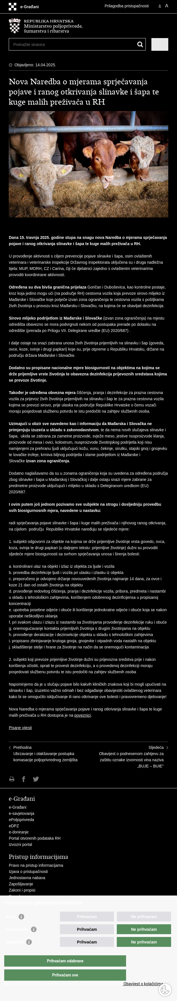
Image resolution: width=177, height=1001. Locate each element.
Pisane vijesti (20, 727)
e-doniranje (18, 832)
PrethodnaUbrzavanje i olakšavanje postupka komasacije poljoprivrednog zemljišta (45, 753)
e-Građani (17, 807)
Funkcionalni (17, 940)
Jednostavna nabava (27, 877)
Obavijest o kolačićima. (143, 984)
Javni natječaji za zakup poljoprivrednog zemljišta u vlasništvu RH (66, 902)
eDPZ (14, 826)
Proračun (17, 896)
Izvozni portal (20, 844)
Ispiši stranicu (12, 779)
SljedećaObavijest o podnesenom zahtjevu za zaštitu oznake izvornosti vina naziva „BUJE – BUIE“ (131, 756)
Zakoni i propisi (22, 890)
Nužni (11, 928)
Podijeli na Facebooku (24, 779)
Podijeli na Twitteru (36, 779)
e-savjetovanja (21, 813)
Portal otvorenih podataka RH (35, 838)
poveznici (82, 715)
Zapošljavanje (21, 884)
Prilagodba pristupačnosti (127, 6)
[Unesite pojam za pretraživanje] (33, 44)
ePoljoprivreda (21, 819)
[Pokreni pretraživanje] (140, 44)
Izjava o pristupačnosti (28, 871)
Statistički (14, 953)
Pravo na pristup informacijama (36, 865)
